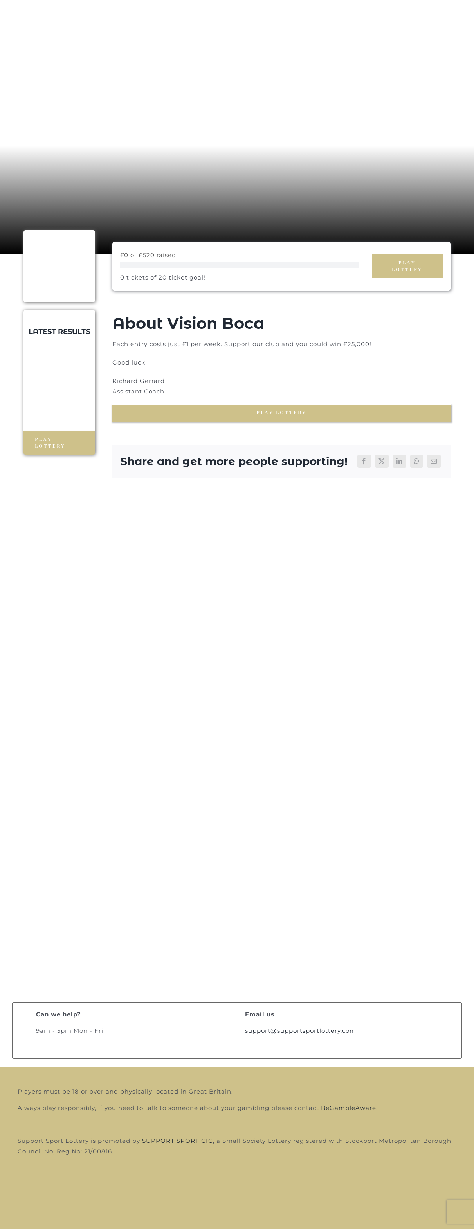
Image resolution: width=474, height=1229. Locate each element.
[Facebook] (364, 461)
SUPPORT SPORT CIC (177, 1140)
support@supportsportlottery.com (300, 1030)
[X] (382, 461)
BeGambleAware (348, 1108)
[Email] (434, 461)
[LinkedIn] (399, 461)
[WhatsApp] (416, 461)
